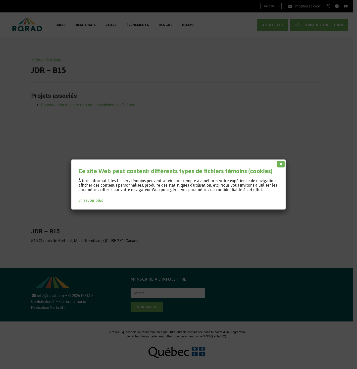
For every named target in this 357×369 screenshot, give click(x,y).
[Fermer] (280, 162)
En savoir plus (90, 200)
